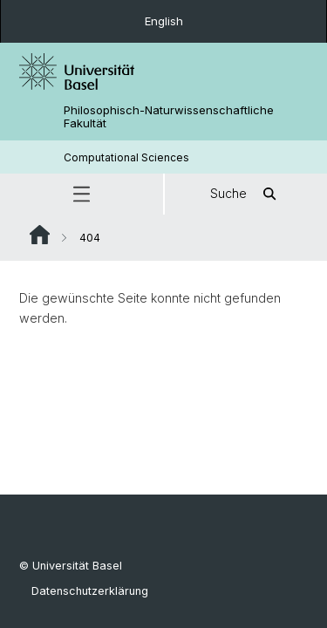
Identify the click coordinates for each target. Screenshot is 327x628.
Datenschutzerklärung (89, 590)
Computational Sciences (126, 157)
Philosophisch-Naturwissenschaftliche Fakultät (169, 117)
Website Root (40, 234)
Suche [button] (246, 194)
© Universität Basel (70, 565)
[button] (81, 194)
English (164, 21)
